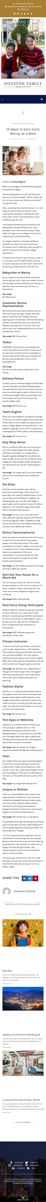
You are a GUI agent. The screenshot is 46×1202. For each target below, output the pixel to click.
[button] (2, 99)
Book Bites (7, 971)
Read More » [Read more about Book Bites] (7, 983)
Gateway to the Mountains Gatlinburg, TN (21, 1034)
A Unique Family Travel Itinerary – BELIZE (21, 1100)
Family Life (16, 123)
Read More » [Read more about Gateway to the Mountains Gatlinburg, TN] (7, 1047)
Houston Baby (28, 123)
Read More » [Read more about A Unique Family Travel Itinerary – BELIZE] (7, 1112)
